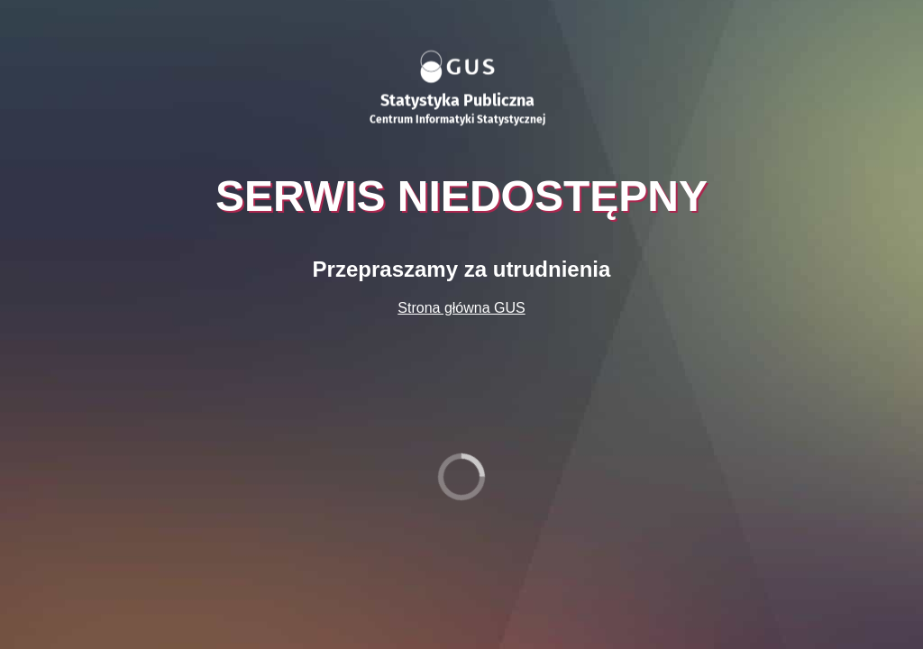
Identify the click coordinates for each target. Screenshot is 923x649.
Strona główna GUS (461, 307)
